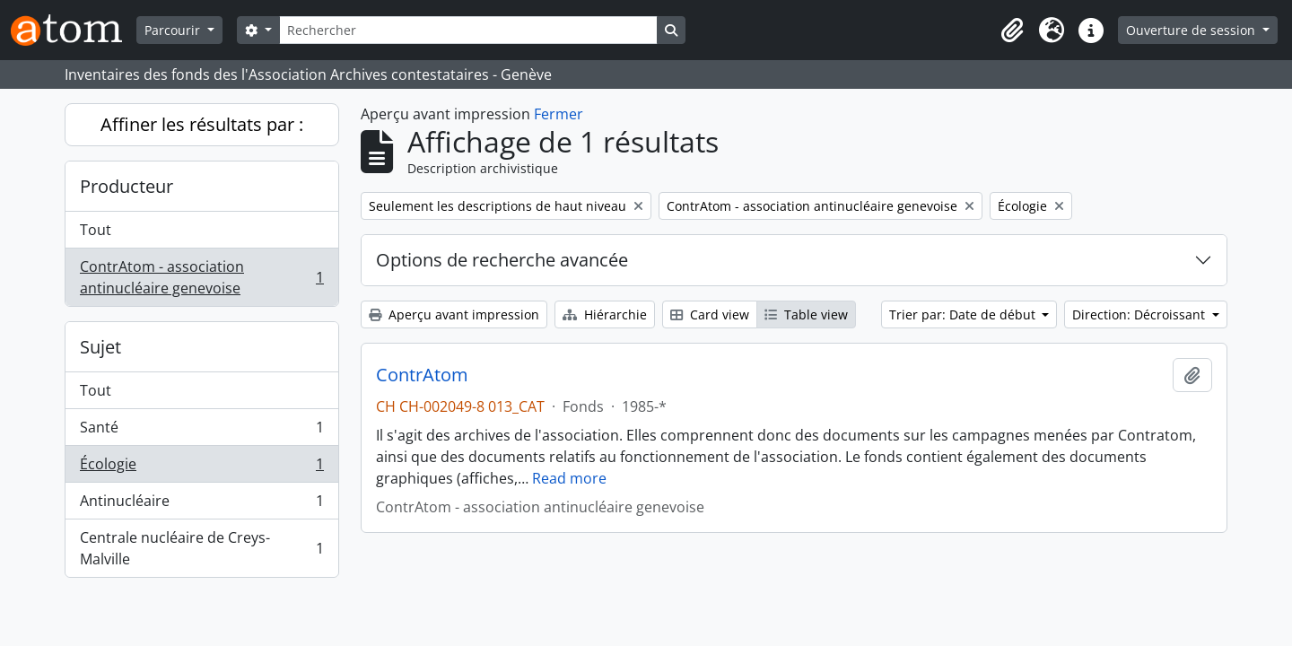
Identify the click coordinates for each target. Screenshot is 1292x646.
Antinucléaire (201, 504)
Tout (95, 230)
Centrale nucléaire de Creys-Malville (201, 548)
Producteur (126, 186)
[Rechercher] (468, 30)
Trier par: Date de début (964, 314)
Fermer (558, 114)
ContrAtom (422, 375)
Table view (806, 314)
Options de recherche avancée (502, 260)
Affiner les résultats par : (201, 124)
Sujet (100, 347)
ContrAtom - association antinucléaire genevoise (201, 277)
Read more (569, 478)
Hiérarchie (605, 314)
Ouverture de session (1192, 30)
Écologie (201, 468)
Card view (709, 314)
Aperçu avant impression (454, 314)
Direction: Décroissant (1140, 314)
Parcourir (174, 30)
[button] (1012, 30)
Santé (201, 431)
